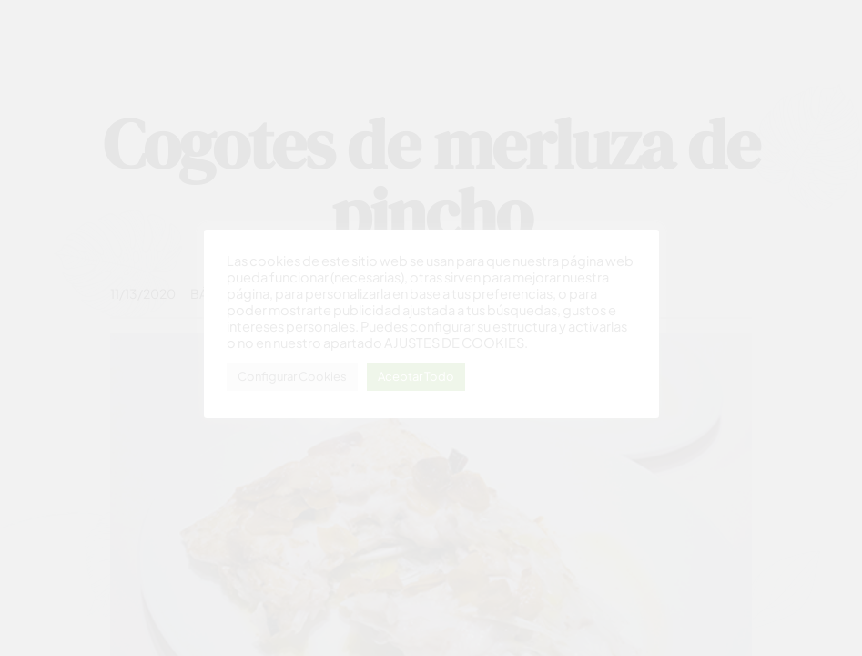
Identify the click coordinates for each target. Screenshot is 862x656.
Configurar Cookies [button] (292, 376)
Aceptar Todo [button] (416, 376)
